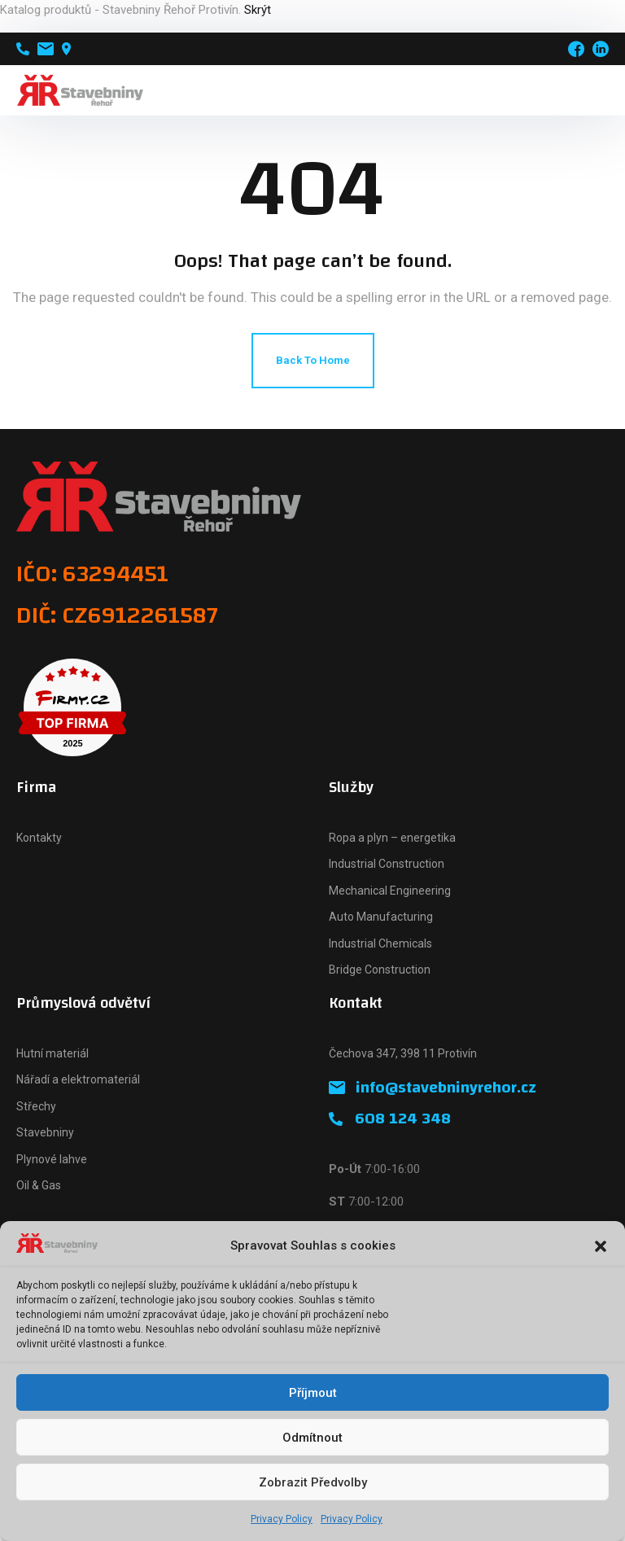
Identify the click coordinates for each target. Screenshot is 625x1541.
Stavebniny (45, 1132)
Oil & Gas (38, 1185)
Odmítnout (312, 1437)
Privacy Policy (281, 1519)
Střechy (36, 1106)
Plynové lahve (51, 1159)
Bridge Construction (380, 969)
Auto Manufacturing (381, 916)
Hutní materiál (52, 1053)
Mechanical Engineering (390, 890)
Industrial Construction (386, 863)
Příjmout (313, 1393)
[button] (600, 1246)
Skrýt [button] (257, 9)
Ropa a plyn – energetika (392, 837)
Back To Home (313, 360)
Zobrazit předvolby (313, 1482)
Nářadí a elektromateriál (78, 1079)
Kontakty (39, 837)
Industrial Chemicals (380, 943)
